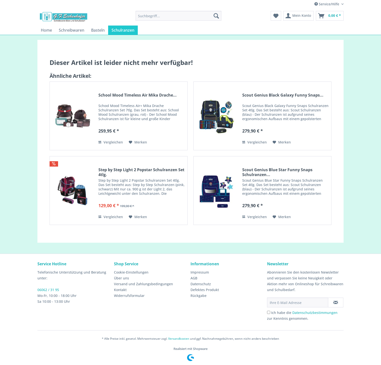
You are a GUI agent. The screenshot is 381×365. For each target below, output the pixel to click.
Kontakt (120, 289)
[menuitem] (178, 16)
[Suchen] (216, 16)
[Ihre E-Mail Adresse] (297, 302)
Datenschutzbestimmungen (315, 312)
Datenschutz (200, 284)
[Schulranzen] (123, 30)
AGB (193, 278)
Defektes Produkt (204, 289)
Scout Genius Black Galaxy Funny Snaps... (282, 95)
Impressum (199, 272)
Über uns (121, 278)
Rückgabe (198, 295)
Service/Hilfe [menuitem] (327, 4)
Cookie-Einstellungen (131, 272)
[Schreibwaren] (71, 30)
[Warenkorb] (330, 16)
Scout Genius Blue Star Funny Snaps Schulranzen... (277, 172)
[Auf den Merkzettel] (138, 142)
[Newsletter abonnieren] (335, 302)
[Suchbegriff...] (178, 16)
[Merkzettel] (276, 16)
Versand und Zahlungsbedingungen (143, 284)
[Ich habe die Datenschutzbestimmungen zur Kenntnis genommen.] (268, 312)
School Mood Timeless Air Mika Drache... (137, 95)
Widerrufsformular (129, 295)
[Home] (46, 30)
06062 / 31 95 (48, 289)
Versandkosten (178, 339)
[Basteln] (98, 30)
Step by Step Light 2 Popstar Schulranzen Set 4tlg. (141, 172)
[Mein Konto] (298, 16)
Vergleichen (110, 142)
